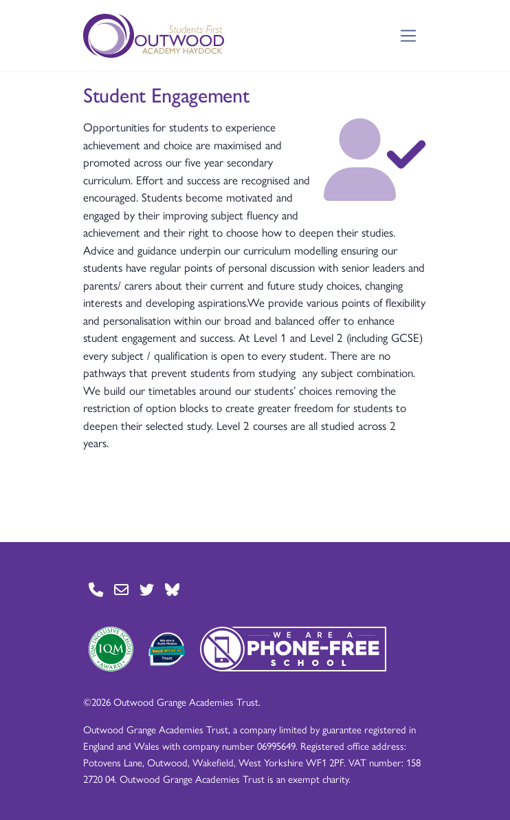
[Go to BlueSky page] (172, 590)
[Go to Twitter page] (147, 590)
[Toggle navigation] (409, 36)
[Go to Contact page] (96, 590)
